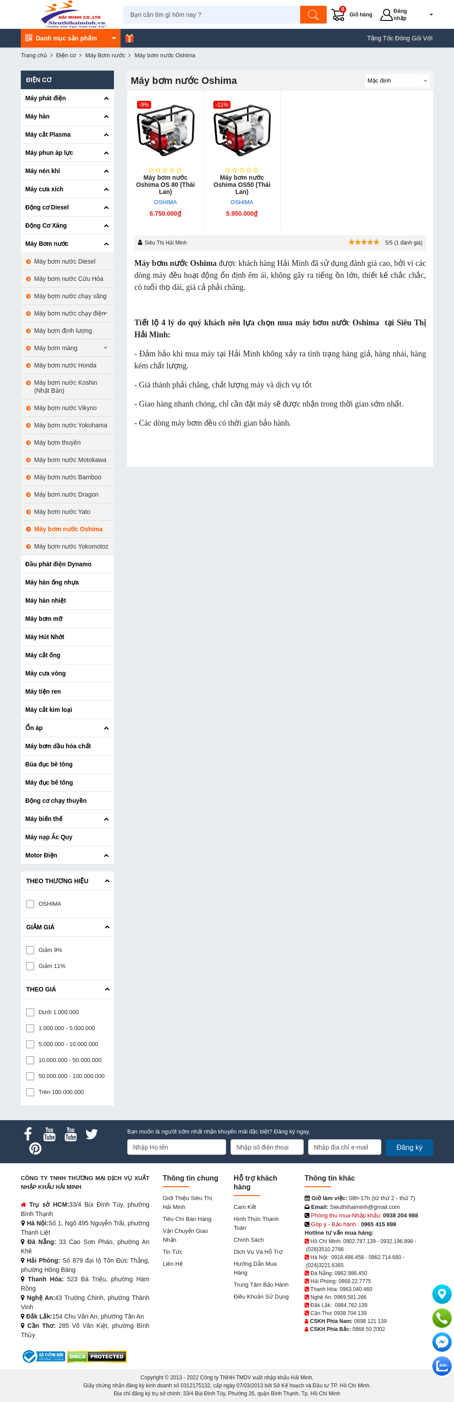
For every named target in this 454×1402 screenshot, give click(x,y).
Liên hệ (173, 1263)
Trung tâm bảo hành (261, 1284)
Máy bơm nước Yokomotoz (71, 546)
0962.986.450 (351, 1273)
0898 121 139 (370, 1321)
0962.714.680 (384, 1257)
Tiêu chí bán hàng (187, 1219)
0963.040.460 (356, 1289)
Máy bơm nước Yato (62, 511)
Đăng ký (409, 1147)
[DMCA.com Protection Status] (97, 1356)
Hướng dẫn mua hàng (255, 1268)
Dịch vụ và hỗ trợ (258, 1251)
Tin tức (172, 1251)
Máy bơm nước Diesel (64, 261)
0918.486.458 (347, 1257)
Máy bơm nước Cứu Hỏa (68, 278)
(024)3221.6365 (325, 1265)
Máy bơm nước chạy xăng (70, 296)
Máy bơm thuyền (57, 442)
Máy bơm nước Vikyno (65, 407)
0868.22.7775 (354, 1281)
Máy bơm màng (56, 347)
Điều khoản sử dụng (261, 1296)
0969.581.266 (350, 1297)
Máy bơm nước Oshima (175, 263)
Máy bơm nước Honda (65, 365)
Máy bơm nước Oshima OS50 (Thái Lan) (242, 184)
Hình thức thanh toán (256, 1223)
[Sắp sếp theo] (397, 80)
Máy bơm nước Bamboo (68, 477)
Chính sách (249, 1239)
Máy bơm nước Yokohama (70, 425)
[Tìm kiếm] (314, 15)
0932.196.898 (396, 1241)
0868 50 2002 (368, 1329)
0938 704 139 (350, 1313)
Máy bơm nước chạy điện (69, 313)
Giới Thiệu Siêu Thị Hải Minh (187, 1202)
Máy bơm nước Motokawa (70, 459)
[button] (426, 15)
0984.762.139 (351, 1305)
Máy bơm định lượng (63, 330)
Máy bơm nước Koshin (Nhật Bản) (65, 386)
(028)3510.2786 (325, 1249)
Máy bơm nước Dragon (66, 494)
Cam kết (245, 1207)
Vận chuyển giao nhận (185, 1235)
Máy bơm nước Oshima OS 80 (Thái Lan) (165, 184)
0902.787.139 (359, 1241)
